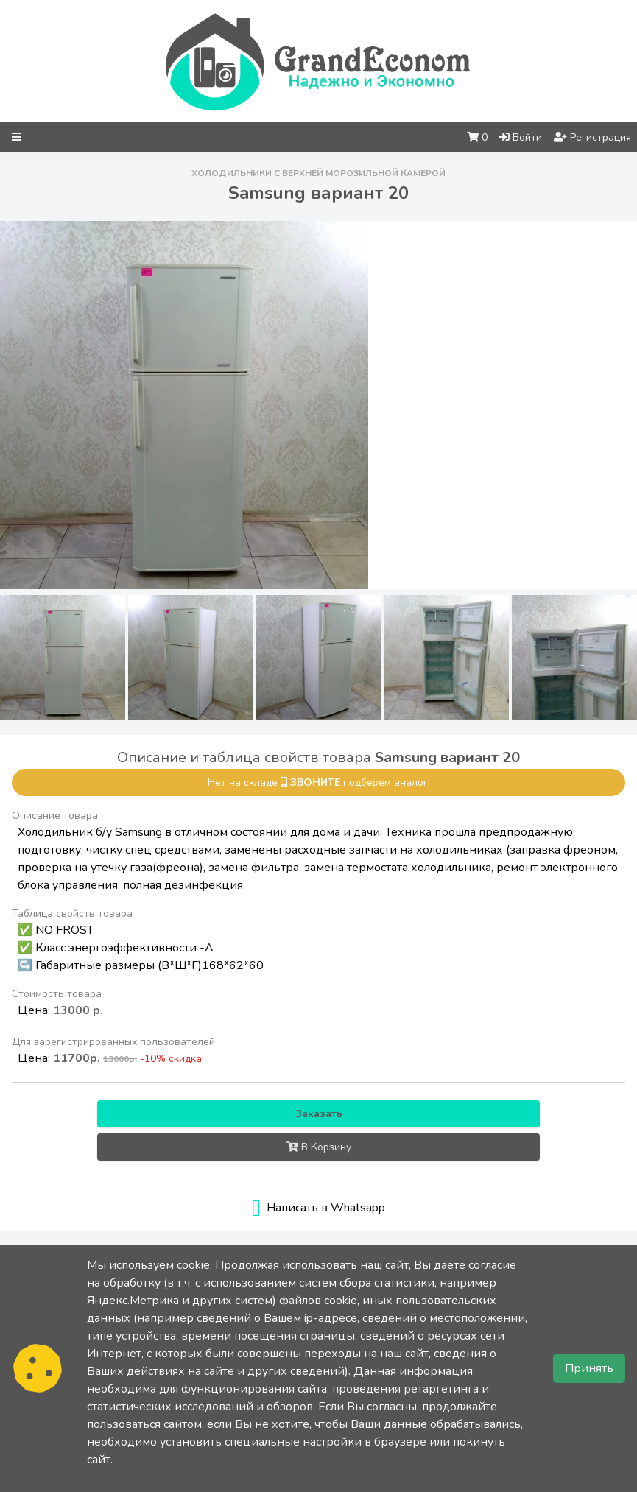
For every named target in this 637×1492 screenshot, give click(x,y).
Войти (520, 137)
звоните (315, 782)
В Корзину (318, 1147)
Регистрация (592, 137)
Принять (589, 1368)
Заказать (318, 1114)
